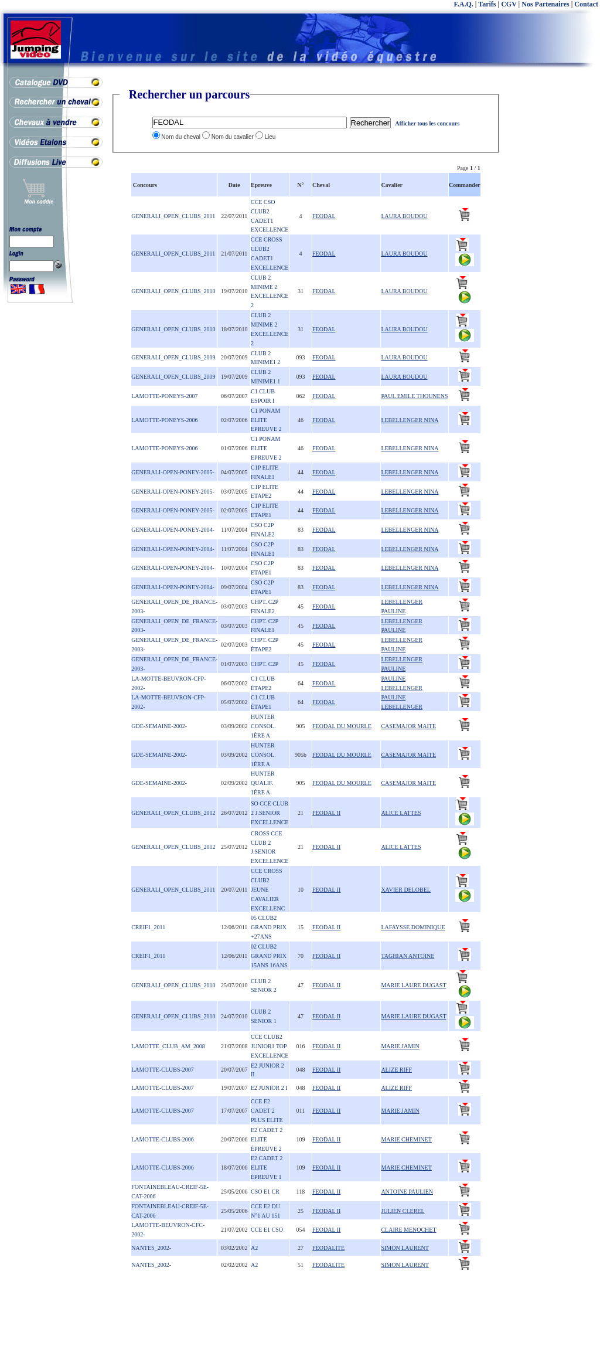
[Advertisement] (553, 264)
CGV (508, 4)
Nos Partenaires (545, 4)
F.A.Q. (463, 4)
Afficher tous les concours (427, 123)
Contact (586, 4)
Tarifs (487, 4)
